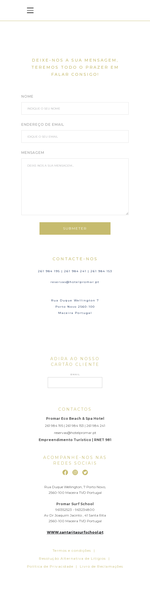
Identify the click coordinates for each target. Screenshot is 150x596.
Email (75, 374)
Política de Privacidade (50, 566)
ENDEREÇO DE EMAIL (42, 124)
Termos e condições (72, 550)
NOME (27, 96)
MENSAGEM (32, 152)
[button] (30, 10)
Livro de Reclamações (101, 566)
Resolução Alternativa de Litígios (72, 558)
